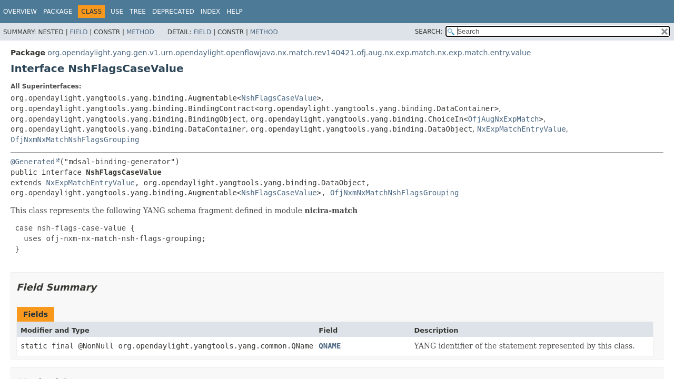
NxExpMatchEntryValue (521, 129)
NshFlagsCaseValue (278, 98)
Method (140, 32)
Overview (20, 11)
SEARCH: (429, 31)
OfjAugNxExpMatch (503, 119)
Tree (138, 11)
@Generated (33, 161)
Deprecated (173, 11)
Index (211, 11)
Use (117, 11)
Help (234, 11)
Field (78, 32)
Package (57, 11)
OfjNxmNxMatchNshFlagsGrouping (75, 139)
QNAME (330, 346)
